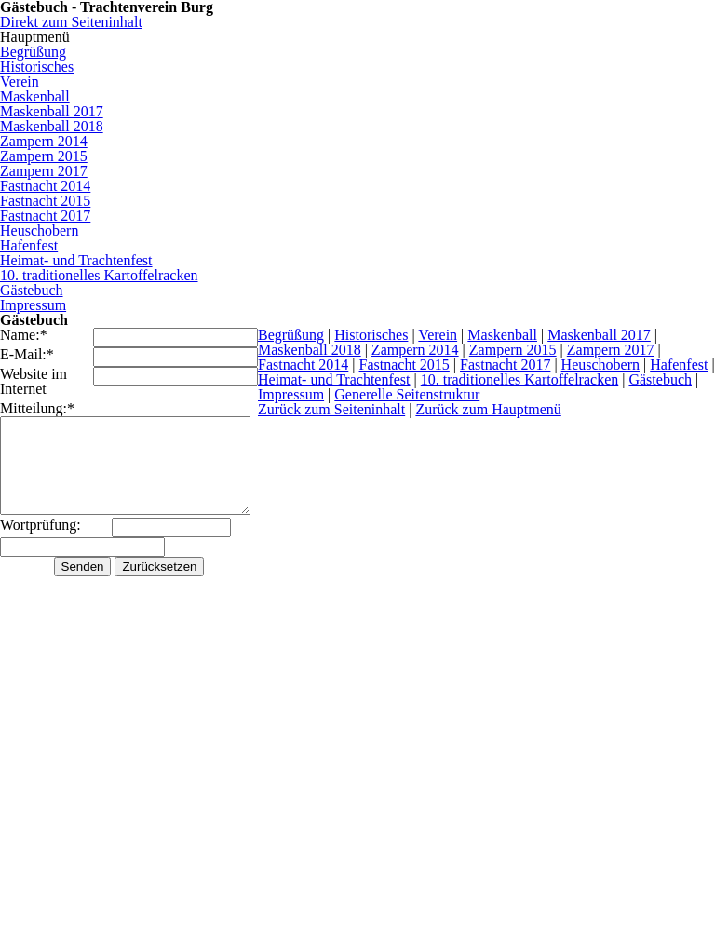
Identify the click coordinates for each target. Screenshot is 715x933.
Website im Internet (33, 382)
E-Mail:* (27, 354)
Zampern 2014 (419, 350)
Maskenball (506, 335)
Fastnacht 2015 (408, 364)
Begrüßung (295, 335)
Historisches (374, 335)
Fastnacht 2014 (307, 364)
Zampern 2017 (614, 350)
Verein (441, 335)
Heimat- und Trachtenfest (344, 379)
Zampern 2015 (516, 350)
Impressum (295, 394)
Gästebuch (671, 379)
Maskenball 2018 (313, 350)
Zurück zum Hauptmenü (491, 409)
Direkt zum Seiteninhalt (71, 22)
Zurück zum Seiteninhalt (335, 409)
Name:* (23, 335)
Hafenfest (682, 364)
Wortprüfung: (40, 525)
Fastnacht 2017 (509, 364)
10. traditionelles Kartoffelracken (530, 379)
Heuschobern (604, 364)
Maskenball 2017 (602, 335)
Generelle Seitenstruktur (410, 394)
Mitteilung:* (37, 408)
